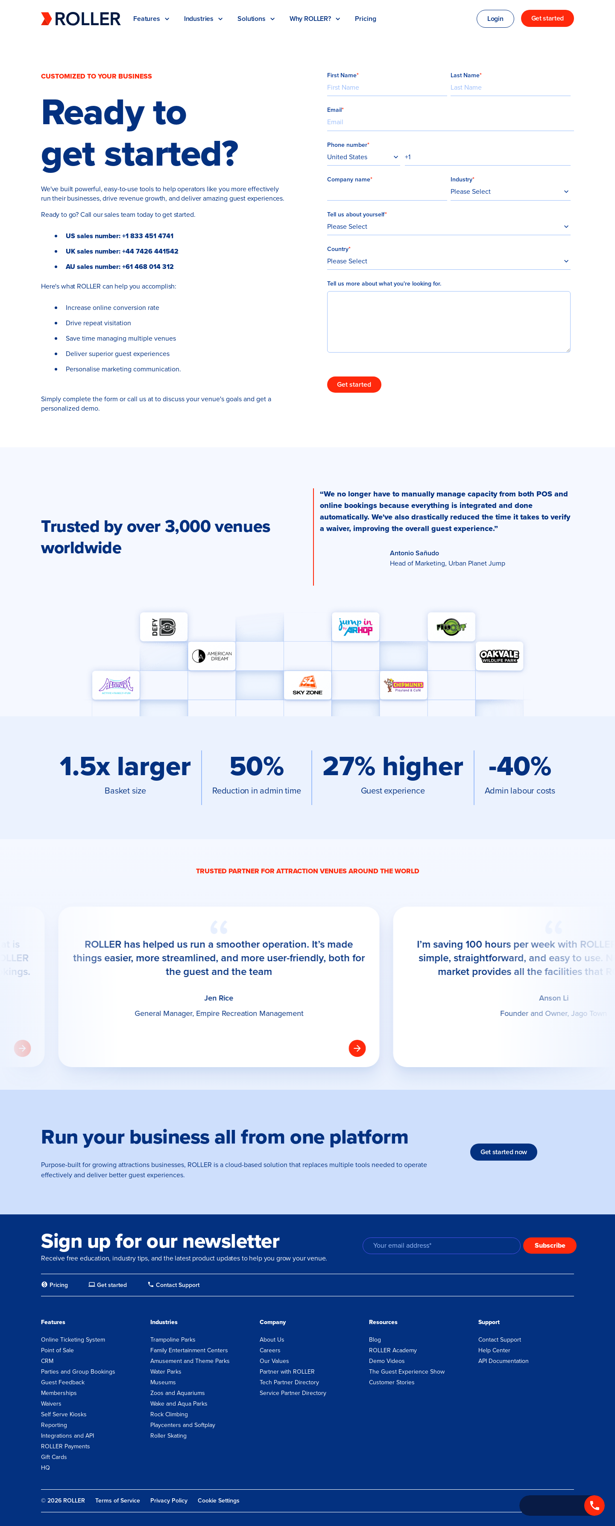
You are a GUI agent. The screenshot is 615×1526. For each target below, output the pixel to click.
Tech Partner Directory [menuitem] (289, 1382)
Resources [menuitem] (383, 1322)
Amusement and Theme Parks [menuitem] (190, 1361)
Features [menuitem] (53, 1322)
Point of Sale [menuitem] (57, 1350)
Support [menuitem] (489, 1322)
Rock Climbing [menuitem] (169, 1414)
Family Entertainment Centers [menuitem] (189, 1350)
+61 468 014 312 (148, 266)
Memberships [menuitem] (59, 1393)
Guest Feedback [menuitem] (63, 1382)
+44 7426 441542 (150, 251)
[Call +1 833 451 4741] (562, 1505)
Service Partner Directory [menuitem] (293, 1393)
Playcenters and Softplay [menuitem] (182, 1425)
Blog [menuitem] (375, 1339)
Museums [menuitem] (163, 1382)
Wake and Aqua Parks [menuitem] (179, 1403)
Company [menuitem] (273, 1322)
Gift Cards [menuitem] (54, 1457)
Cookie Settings (219, 1501)
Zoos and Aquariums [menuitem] (177, 1393)
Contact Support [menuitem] (499, 1339)
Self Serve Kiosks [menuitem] (64, 1414)
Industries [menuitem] (164, 1322)
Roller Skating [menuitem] (168, 1435)
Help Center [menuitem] (494, 1350)
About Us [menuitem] (272, 1339)
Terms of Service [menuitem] (117, 1500)
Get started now (503, 1152)
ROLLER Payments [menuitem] (65, 1446)
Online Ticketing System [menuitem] (73, 1339)
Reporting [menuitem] (54, 1425)
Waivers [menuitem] (51, 1403)
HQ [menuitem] (45, 1467)
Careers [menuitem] (270, 1350)
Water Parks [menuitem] (166, 1371)
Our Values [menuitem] (274, 1361)
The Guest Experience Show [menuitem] (407, 1371)
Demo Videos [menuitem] (387, 1361)
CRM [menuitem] (47, 1361)
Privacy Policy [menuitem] (168, 1500)
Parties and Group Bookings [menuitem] (78, 1371)
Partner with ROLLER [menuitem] (287, 1371)
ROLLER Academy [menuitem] (393, 1350)
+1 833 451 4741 (147, 236)
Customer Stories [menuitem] (392, 1382)
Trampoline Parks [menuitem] (173, 1339)
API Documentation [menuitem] (503, 1361)
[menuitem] (54, 1285)
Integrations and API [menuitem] (67, 1435)
